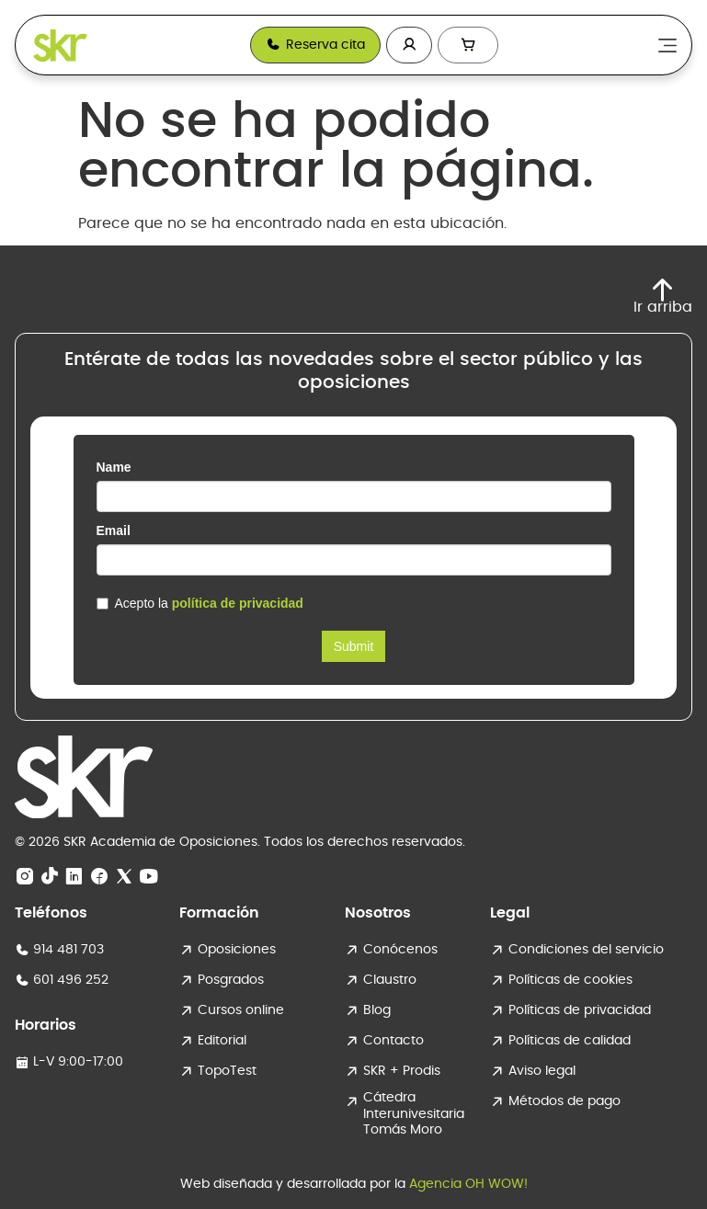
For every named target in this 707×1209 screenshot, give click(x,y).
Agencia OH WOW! (468, 1184)
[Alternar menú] (667, 45)
